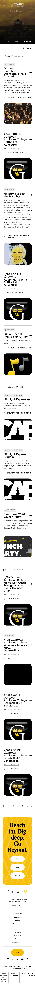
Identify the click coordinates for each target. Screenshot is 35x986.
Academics (17, 914)
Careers (17, 939)
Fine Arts (17, 935)
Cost (17, 867)
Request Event (17, 942)
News (17, 41)
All (8, 41)
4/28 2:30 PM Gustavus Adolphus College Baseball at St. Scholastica (15, 755)
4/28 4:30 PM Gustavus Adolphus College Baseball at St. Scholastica (15, 700)
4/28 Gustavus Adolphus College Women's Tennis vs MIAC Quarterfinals (16, 645)
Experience (17, 924)
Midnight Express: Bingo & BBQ (15, 455)
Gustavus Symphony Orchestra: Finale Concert (15, 72)
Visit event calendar (11, 148)
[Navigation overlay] (4, 5)
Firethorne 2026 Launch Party (14, 515)
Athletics (17, 932)
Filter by (25, 48)
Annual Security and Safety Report (3, 978)
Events (27, 41)
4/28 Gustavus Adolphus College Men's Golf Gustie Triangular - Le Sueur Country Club (15, 584)
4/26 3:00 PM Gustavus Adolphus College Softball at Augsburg (15, 139)
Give (17, 952)
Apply (17, 875)
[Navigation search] (31, 5)
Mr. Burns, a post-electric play (15, 195)
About (17, 920)
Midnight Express (15, 399)
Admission (18, 917)
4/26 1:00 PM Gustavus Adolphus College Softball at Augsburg (15, 279)
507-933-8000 (17, 905)
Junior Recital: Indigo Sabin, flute (16, 335)
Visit (17, 859)
